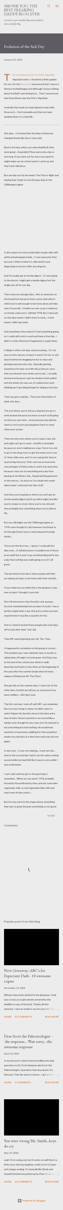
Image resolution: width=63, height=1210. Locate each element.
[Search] (49, 6)
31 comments (23, 1181)
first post (25, 84)
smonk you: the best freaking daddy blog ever (22, 9)
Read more (52, 1016)
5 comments (23, 1082)
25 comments (23, 1016)
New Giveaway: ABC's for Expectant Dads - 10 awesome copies (27, 976)
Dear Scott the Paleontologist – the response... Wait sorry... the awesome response (28, 1041)
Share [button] (51, 815)
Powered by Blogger (32, 1200)
